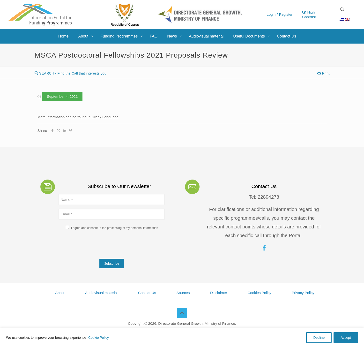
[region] (182, 337)
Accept (346, 337)
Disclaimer (218, 293)
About (60, 293)
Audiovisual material (101, 293)
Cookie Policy (98, 337)
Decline (319, 337)
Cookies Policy (259, 293)
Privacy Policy (303, 293)
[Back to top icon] (182, 313)
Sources (183, 293)
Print (323, 73)
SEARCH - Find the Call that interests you (71, 73)
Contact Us (147, 293)
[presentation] (95, 245)
